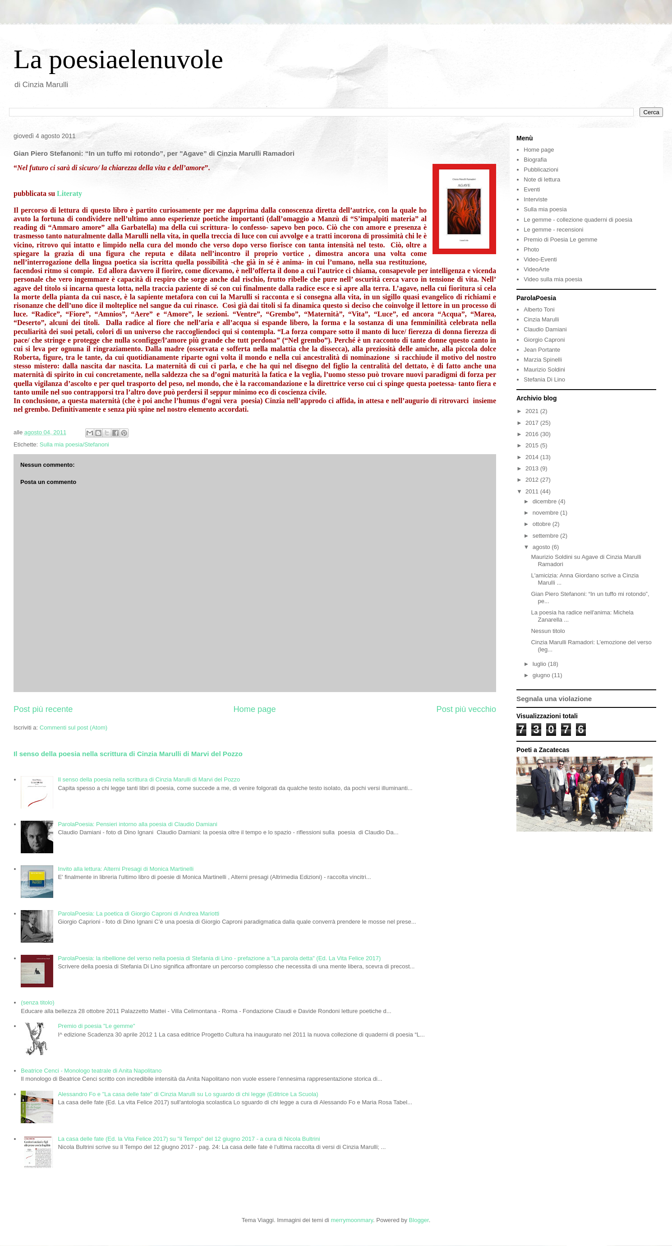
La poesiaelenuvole (118, 59)
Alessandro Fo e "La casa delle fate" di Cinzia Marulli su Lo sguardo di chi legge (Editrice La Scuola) (188, 1094)
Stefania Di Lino (544, 379)
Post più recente (43, 709)
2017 (532, 422)
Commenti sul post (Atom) (73, 727)
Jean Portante (542, 349)
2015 (532, 445)
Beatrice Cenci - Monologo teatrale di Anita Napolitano (91, 1070)
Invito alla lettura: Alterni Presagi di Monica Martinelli (125, 868)
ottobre (542, 524)
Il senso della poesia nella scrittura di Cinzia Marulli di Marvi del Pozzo (128, 754)
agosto (542, 547)
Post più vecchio (466, 709)
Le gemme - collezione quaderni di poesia (578, 219)
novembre (546, 512)
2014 (532, 457)
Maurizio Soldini (544, 369)
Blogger (419, 1220)
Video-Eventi (540, 259)
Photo (531, 249)
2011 (532, 491)
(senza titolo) (37, 1002)
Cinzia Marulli (541, 319)
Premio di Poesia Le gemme (560, 239)
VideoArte (536, 269)
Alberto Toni (539, 309)
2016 (532, 434)
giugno (542, 675)
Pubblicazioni (541, 169)
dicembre (545, 501)
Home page (254, 709)
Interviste (536, 199)
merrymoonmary (352, 1220)
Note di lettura (542, 179)
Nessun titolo (548, 631)
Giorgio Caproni (544, 339)
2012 (532, 479)
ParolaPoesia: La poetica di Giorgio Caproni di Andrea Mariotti (138, 913)
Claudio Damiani (545, 329)
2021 (532, 411)
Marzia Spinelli (543, 359)
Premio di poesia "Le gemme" (96, 1026)
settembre (546, 535)
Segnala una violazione (554, 698)
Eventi (532, 189)
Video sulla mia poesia (553, 279)
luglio (540, 663)
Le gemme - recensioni (553, 229)
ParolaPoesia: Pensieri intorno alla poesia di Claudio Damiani (137, 824)
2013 (532, 468)
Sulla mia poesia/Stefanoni (74, 444)
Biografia (535, 159)
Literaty (69, 193)
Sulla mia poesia (545, 209)
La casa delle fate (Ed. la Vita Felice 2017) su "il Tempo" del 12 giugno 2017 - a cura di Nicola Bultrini (189, 1138)
